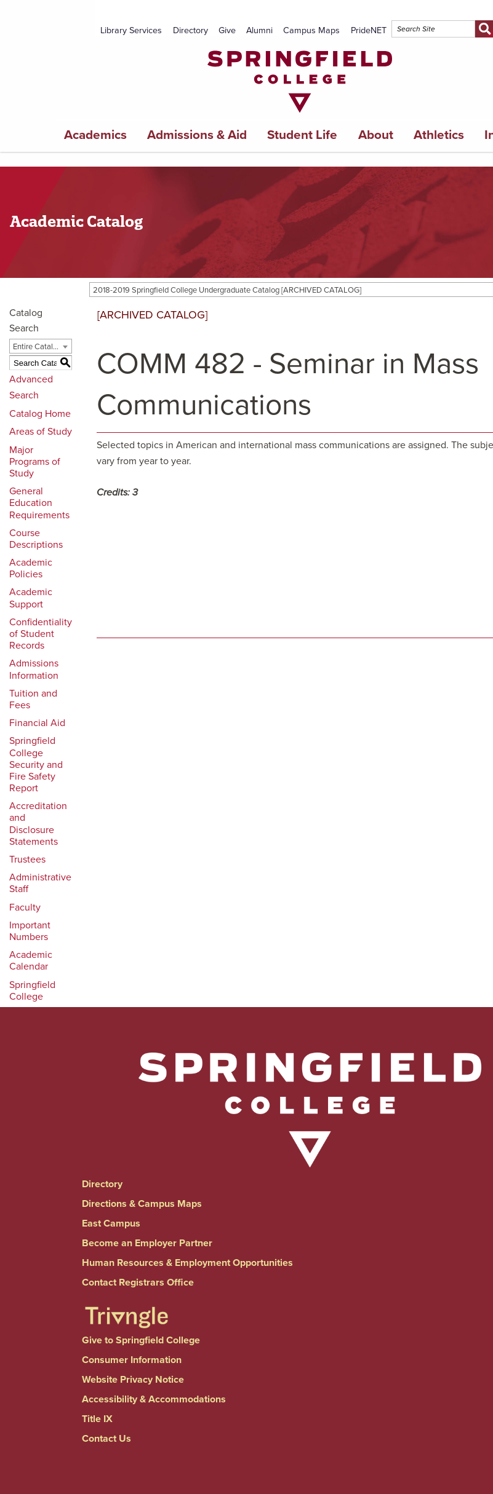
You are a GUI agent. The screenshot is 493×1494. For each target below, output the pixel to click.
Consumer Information (132, 1360)
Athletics (439, 135)
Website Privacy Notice (133, 1379)
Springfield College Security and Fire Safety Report (36, 764)
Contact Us (106, 1439)
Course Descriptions (36, 539)
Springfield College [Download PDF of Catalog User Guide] (32, 991)
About (375, 135)
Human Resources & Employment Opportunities (187, 1263)
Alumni (259, 30)
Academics (95, 135)
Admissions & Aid (197, 135)
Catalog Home (40, 414)
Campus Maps (311, 30)
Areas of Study (40, 431)
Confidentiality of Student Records (40, 634)
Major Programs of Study (34, 462)
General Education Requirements (39, 503)
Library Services (131, 30)
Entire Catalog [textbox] (37, 347)
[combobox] (40, 346)
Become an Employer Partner (147, 1243)
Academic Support (30, 598)
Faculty (25, 907)
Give (227, 30)
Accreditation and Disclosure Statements (38, 824)
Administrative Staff (40, 883)
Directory (190, 30)
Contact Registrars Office (138, 1282)
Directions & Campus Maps (142, 1204)
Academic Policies (30, 568)
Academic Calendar (30, 961)
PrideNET (369, 30)
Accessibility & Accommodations (154, 1399)
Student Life (302, 135)
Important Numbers (29, 931)
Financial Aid (37, 723)
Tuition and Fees (33, 699)
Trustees (27, 859)
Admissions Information (33, 669)
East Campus (111, 1223)
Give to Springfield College (141, 1340)
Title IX (97, 1419)
